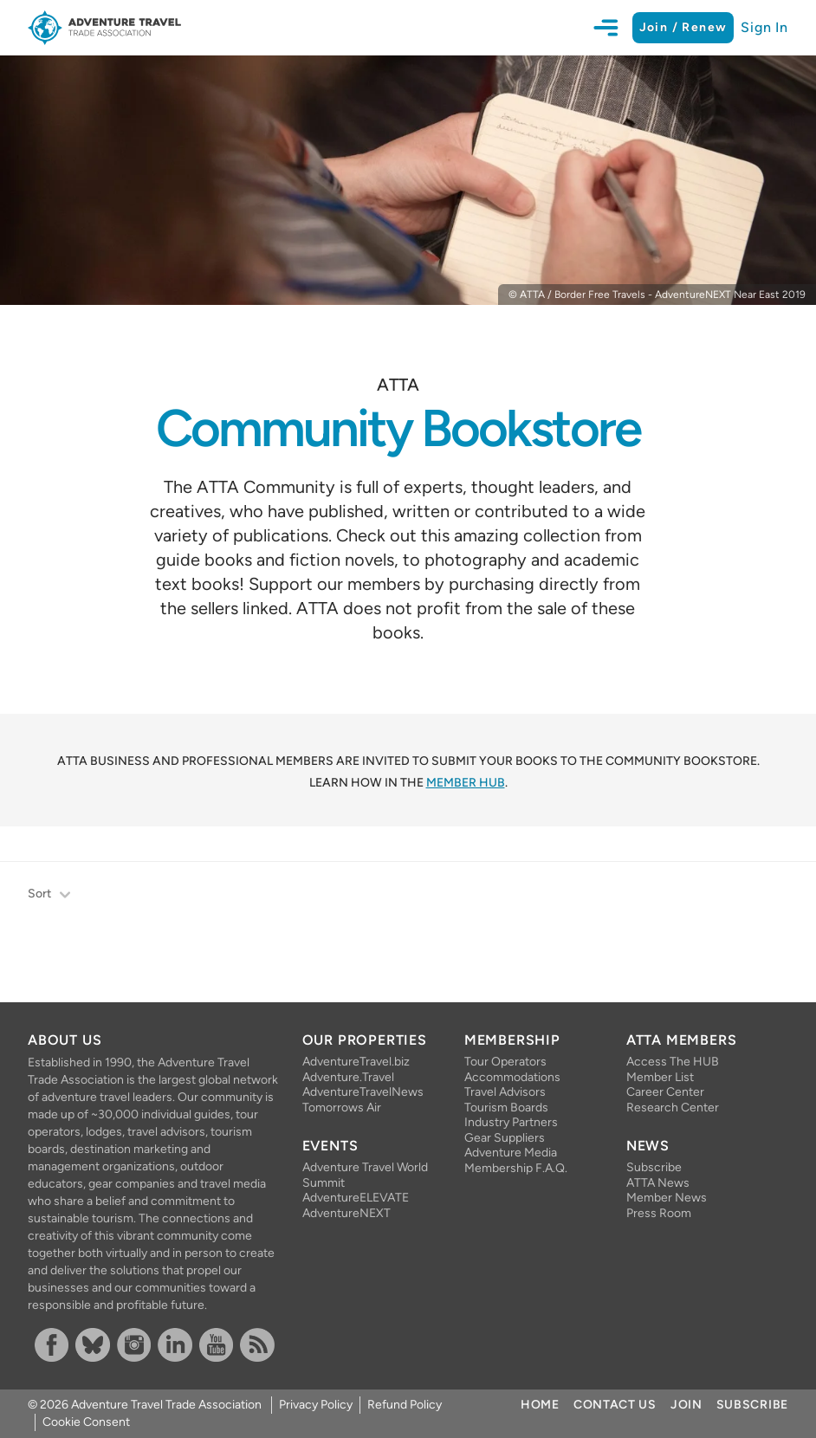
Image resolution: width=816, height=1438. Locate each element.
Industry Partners (511, 1122)
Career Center (665, 1092)
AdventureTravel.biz (356, 1061)
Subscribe (654, 1167)
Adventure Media (510, 1152)
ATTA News (658, 1183)
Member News (666, 1197)
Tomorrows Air (341, 1107)
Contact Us (615, 1404)
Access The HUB (672, 1061)
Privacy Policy (316, 1404)
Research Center (672, 1107)
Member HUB (465, 782)
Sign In (764, 27)
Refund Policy (404, 1404)
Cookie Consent (86, 1422)
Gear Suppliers (504, 1137)
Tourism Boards (506, 1107)
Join (686, 1404)
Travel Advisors (505, 1092)
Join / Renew (683, 27)
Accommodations (512, 1077)
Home (540, 1404)
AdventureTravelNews (363, 1092)
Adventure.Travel (348, 1077)
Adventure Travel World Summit (365, 1175)
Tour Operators (505, 1061)
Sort (50, 895)
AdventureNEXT (346, 1213)
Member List (660, 1077)
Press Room (658, 1213)
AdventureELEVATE (355, 1197)
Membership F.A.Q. (515, 1168)
